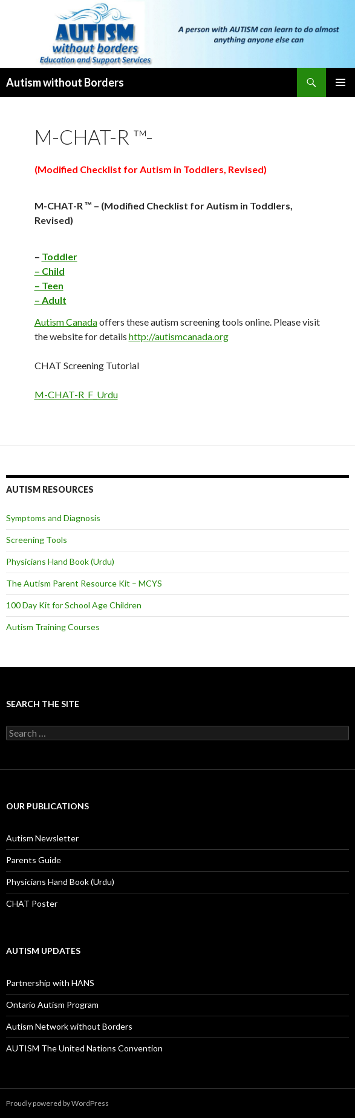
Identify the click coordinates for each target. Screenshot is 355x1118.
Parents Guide (33, 860)
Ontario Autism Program (52, 1004)
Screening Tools (36, 539)
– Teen (49, 285)
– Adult (50, 300)
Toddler (59, 256)
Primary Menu (340, 82)
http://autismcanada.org (179, 336)
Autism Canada (65, 321)
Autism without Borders (65, 82)
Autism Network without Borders (69, 1026)
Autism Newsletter (42, 838)
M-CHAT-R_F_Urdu (76, 394)
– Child (49, 271)
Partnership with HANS (50, 983)
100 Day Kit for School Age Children (74, 605)
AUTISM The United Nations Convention (84, 1048)
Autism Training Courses (53, 627)
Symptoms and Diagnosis (53, 518)
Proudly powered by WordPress (57, 1103)
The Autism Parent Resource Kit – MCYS (84, 583)
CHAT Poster (31, 903)
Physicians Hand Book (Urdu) (60, 561)
